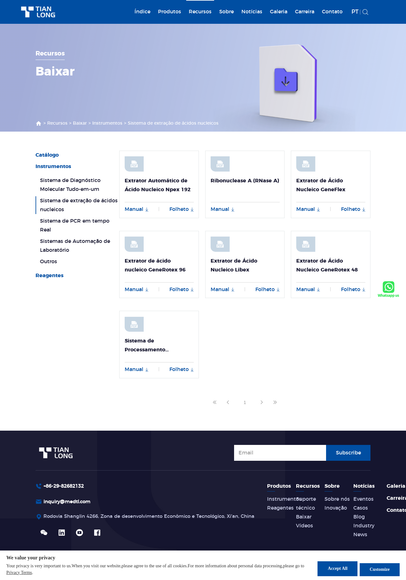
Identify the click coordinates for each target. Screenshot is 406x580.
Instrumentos (107, 123)
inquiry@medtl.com (69, 502)
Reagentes (49, 275)
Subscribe (348, 452)
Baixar (80, 123)
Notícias (251, 11)
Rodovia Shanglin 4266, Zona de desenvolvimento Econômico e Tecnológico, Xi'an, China (157, 517)
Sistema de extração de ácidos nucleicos (173, 123)
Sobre (226, 11)
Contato (332, 11)
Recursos (200, 11)
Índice (142, 11)
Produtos (169, 11)
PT (354, 12)
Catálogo (47, 155)
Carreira (304, 11)
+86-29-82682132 (65, 486)
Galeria (278, 11)
